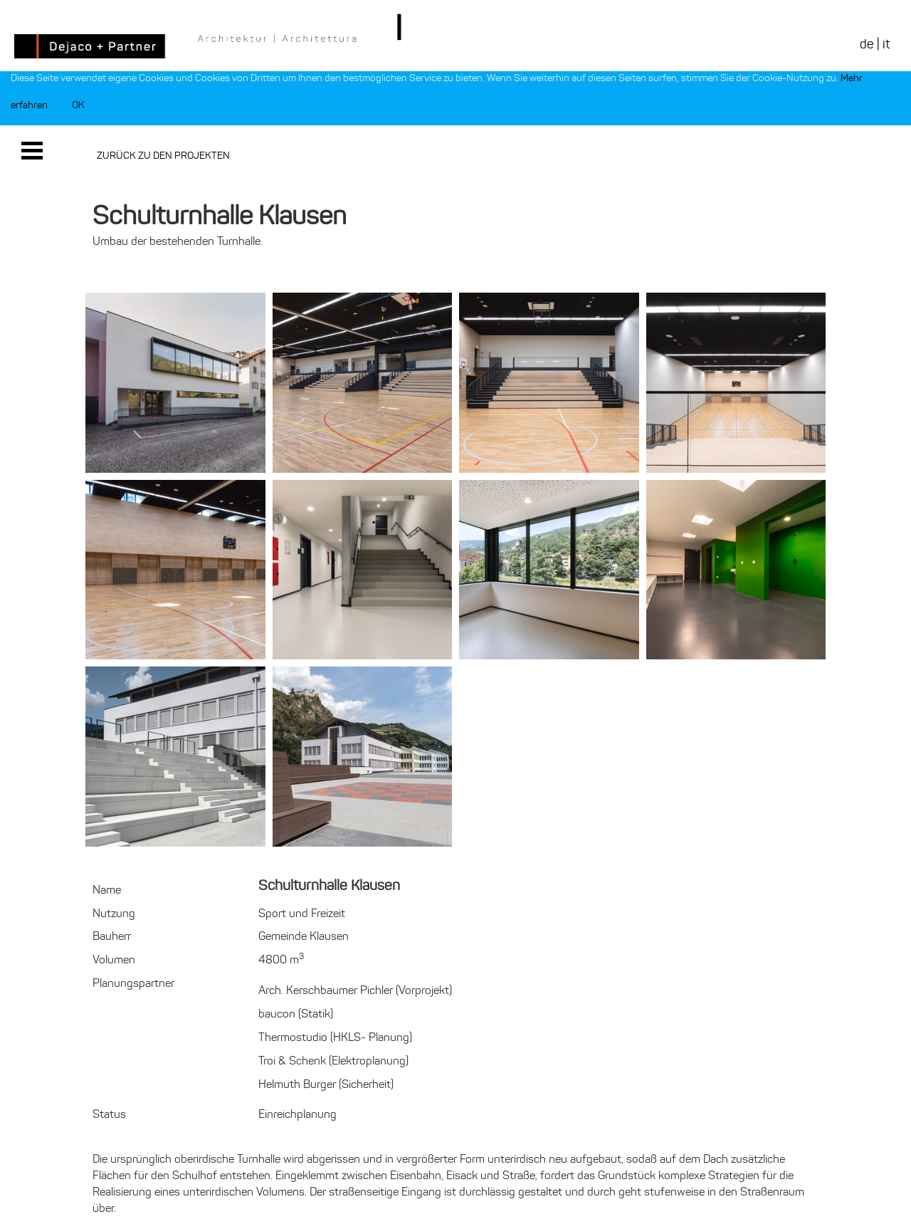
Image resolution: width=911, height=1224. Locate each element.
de (867, 44)
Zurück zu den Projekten (163, 156)
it (886, 44)
